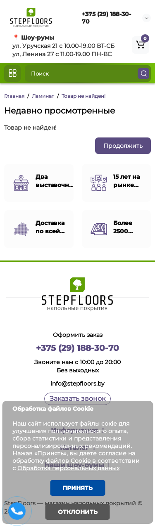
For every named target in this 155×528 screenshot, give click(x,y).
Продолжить (123, 145)
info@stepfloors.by (77, 383)
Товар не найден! (83, 96)
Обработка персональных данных (68, 468)
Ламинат (43, 96)
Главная (14, 96)
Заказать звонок (77, 399)
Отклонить (78, 512)
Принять (77, 488)
